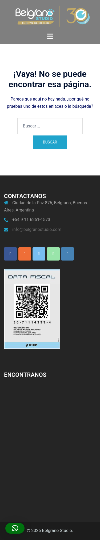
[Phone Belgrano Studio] (53, 254)
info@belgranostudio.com (36, 229)
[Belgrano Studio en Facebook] (10, 254)
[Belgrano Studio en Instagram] (24, 254)
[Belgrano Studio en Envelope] (67, 254)
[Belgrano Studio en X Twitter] (39, 254)
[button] (15, 528)
